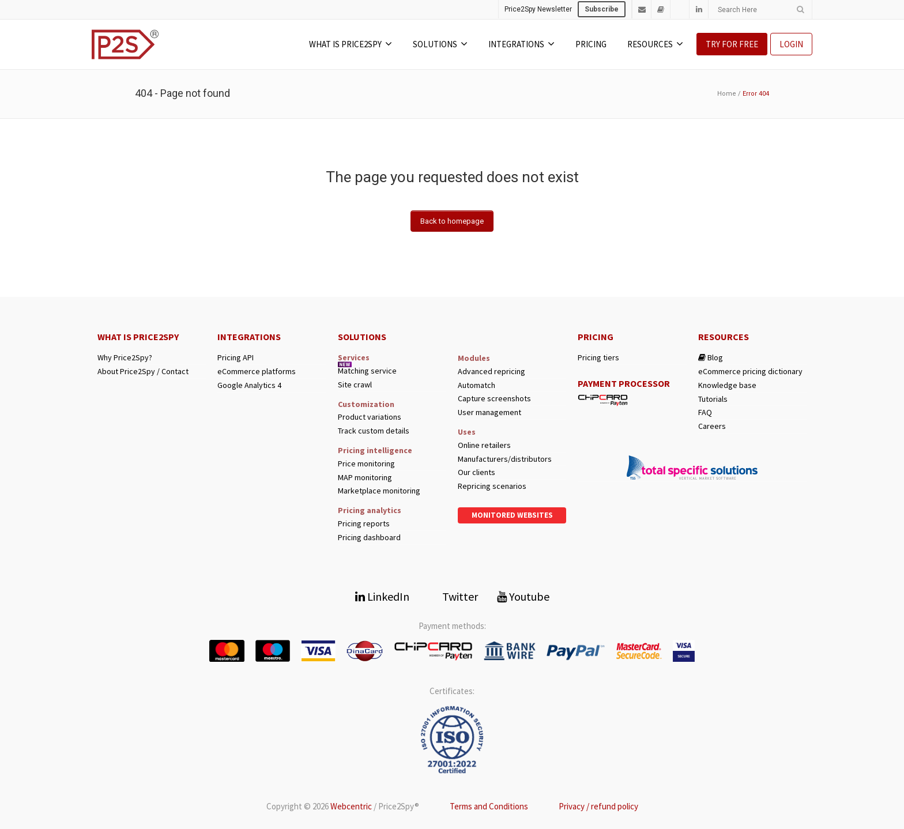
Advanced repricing (491, 371)
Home (726, 93)
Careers (712, 426)
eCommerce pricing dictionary (750, 371)
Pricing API (235, 358)
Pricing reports (364, 524)
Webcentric (351, 806)
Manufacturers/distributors (505, 459)
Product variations (369, 417)
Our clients (476, 472)
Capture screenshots (494, 399)
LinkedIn (382, 596)
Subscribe (602, 9)
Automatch (476, 385)
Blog (710, 358)
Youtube (523, 596)
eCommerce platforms (256, 371)
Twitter (453, 596)
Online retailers (484, 445)
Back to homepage (452, 221)
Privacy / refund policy (598, 806)
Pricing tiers (598, 358)
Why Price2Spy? (124, 358)
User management (489, 412)
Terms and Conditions (489, 806)
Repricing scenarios (492, 486)
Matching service (367, 371)
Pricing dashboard (369, 537)
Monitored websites (512, 515)
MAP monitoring (365, 478)
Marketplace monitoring (379, 491)
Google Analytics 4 (249, 385)
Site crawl (355, 385)
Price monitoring (366, 464)
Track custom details (373, 431)
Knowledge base (727, 385)
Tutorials (713, 399)
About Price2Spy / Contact (143, 371)
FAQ (705, 412)
